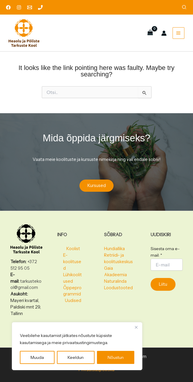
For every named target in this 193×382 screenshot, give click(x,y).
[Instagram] (19, 7)
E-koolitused (72, 261)
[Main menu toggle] (178, 34)
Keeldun (76, 357)
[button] (184, 8)
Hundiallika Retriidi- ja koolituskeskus (118, 255)
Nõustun (116, 357)
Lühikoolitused (72, 278)
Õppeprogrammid (72, 291)
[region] (77, 346)
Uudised (73, 300)
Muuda (37, 357)
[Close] (136, 327)
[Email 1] (29, 7)
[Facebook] (8, 7)
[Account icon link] (163, 34)
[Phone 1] (40, 7)
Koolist (73, 248)
